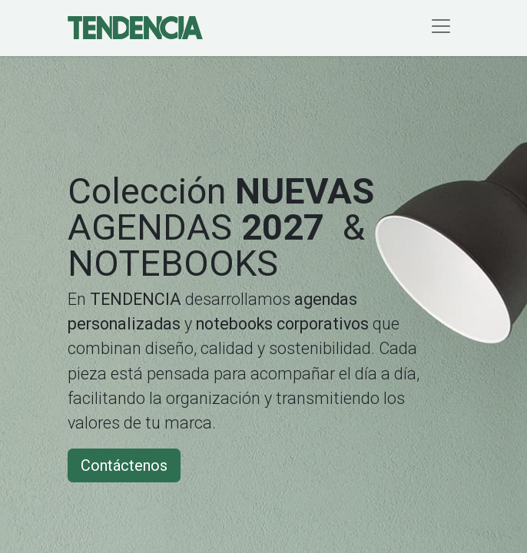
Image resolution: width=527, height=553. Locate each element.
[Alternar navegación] (441, 28)
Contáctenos (124, 465)
